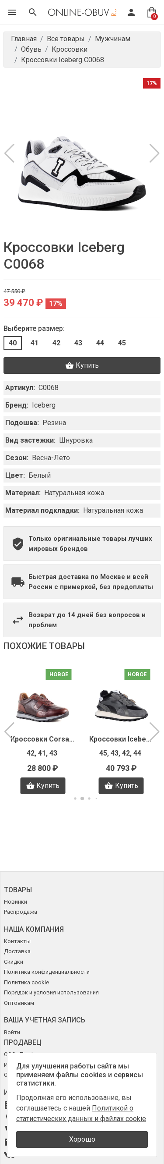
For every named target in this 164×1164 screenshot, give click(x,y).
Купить (82, 365)
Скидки (13, 961)
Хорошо (82, 1139)
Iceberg (44, 405)
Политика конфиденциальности (47, 972)
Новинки (15, 901)
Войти (12, 1032)
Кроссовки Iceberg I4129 (121, 739)
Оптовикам (19, 1003)
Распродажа (20, 911)
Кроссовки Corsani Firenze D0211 (42, 739)
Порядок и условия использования (51, 992)
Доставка (17, 951)
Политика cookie (26, 982)
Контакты (17, 941)
